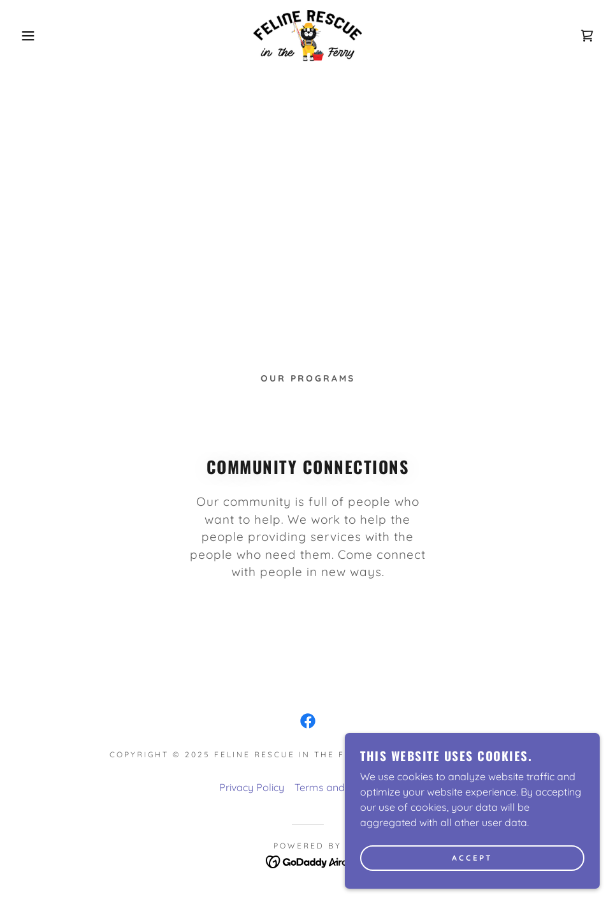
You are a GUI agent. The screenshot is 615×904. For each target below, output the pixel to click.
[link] (308, 35)
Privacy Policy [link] (251, 787)
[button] (31, 35)
